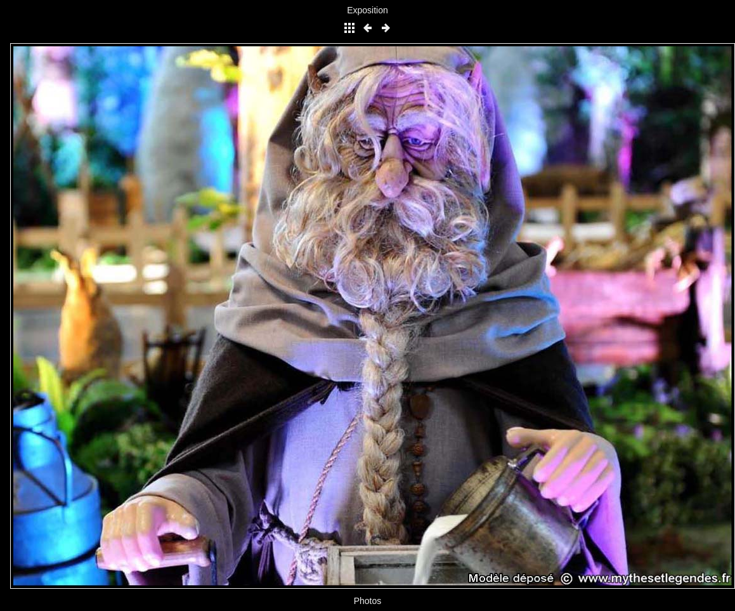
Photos (368, 601)
